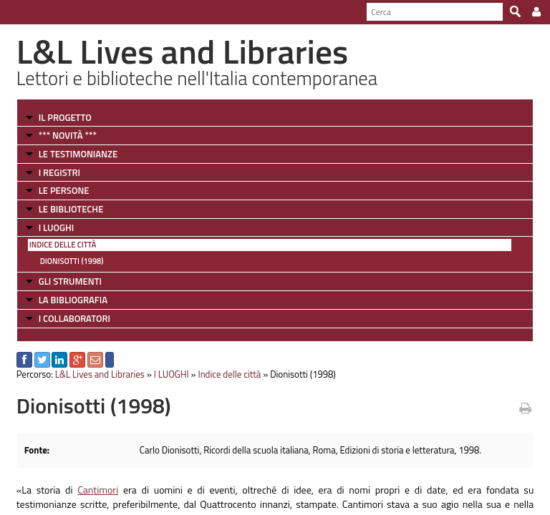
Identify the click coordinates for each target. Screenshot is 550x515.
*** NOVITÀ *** (68, 135)
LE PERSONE (64, 190)
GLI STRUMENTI (70, 281)
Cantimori (97, 489)
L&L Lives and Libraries (100, 374)
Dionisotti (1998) (72, 261)
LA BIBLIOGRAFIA (73, 300)
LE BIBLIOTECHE (71, 209)
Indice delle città (63, 244)
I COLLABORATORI (74, 318)
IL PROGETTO (65, 117)
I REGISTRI (59, 172)
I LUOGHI (56, 227)
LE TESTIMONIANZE (78, 154)
